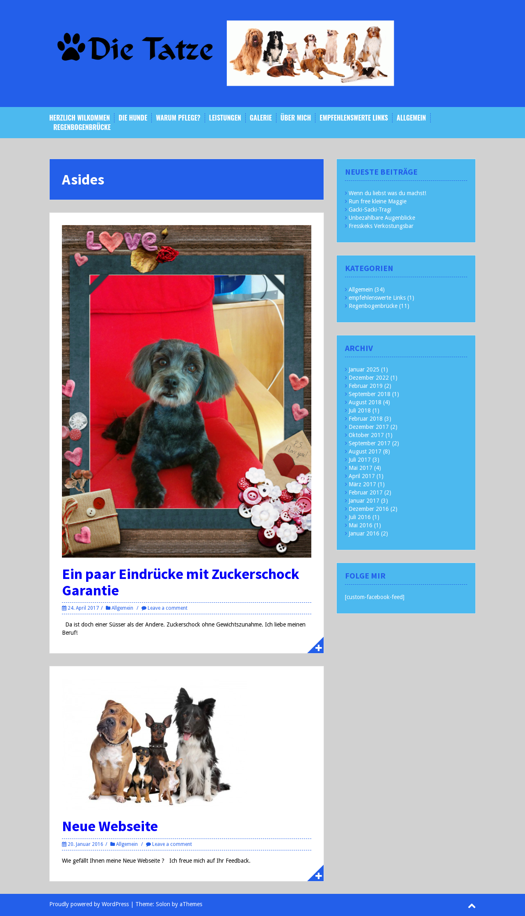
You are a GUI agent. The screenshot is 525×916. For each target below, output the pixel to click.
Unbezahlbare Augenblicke (382, 217)
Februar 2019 (366, 386)
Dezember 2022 (369, 377)
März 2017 (362, 484)
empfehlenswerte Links (354, 118)
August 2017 (365, 451)
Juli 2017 (360, 459)
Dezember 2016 (369, 509)
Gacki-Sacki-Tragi (370, 209)
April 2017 (362, 476)
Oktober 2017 (366, 435)
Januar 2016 (364, 533)
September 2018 (369, 394)
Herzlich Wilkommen (79, 118)
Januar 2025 (364, 369)
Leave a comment (167, 608)
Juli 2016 (360, 517)
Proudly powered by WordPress (89, 904)
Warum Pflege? (178, 118)
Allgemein (411, 118)
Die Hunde (133, 118)
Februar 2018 (366, 418)
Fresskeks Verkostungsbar (381, 226)
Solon (163, 904)
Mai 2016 (360, 525)
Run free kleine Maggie (377, 201)
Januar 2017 (364, 500)
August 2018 (365, 402)
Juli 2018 (360, 410)
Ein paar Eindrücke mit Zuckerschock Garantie (180, 582)
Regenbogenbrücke (82, 127)
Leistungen (225, 118)
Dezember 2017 (369, 427)
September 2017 (369, 443)
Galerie (261, 118)
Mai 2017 (360, 468)
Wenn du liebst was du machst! (387, 193)
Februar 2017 (366, 492)
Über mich (296, 118)
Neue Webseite (110, 826)
